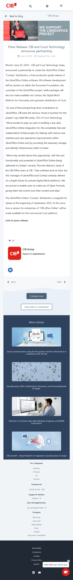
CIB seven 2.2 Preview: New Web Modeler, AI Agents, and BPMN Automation (36, 422)
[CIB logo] (11, 5)
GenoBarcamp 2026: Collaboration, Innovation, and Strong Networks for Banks (36, 387)
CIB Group (53, 15)
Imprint (36, 564)
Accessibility (36, 548)
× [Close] (68, 561)
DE (13, 240)
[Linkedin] (33, 572)
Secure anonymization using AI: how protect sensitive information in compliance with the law (36, 352)
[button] (47, 6)
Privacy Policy (36, 560)
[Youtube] (39, 572)
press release (20, 220)
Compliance (36, 552)
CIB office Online (49, 208)
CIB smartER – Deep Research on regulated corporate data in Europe (36, 455)
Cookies (37, 556)
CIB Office (14, 170)
